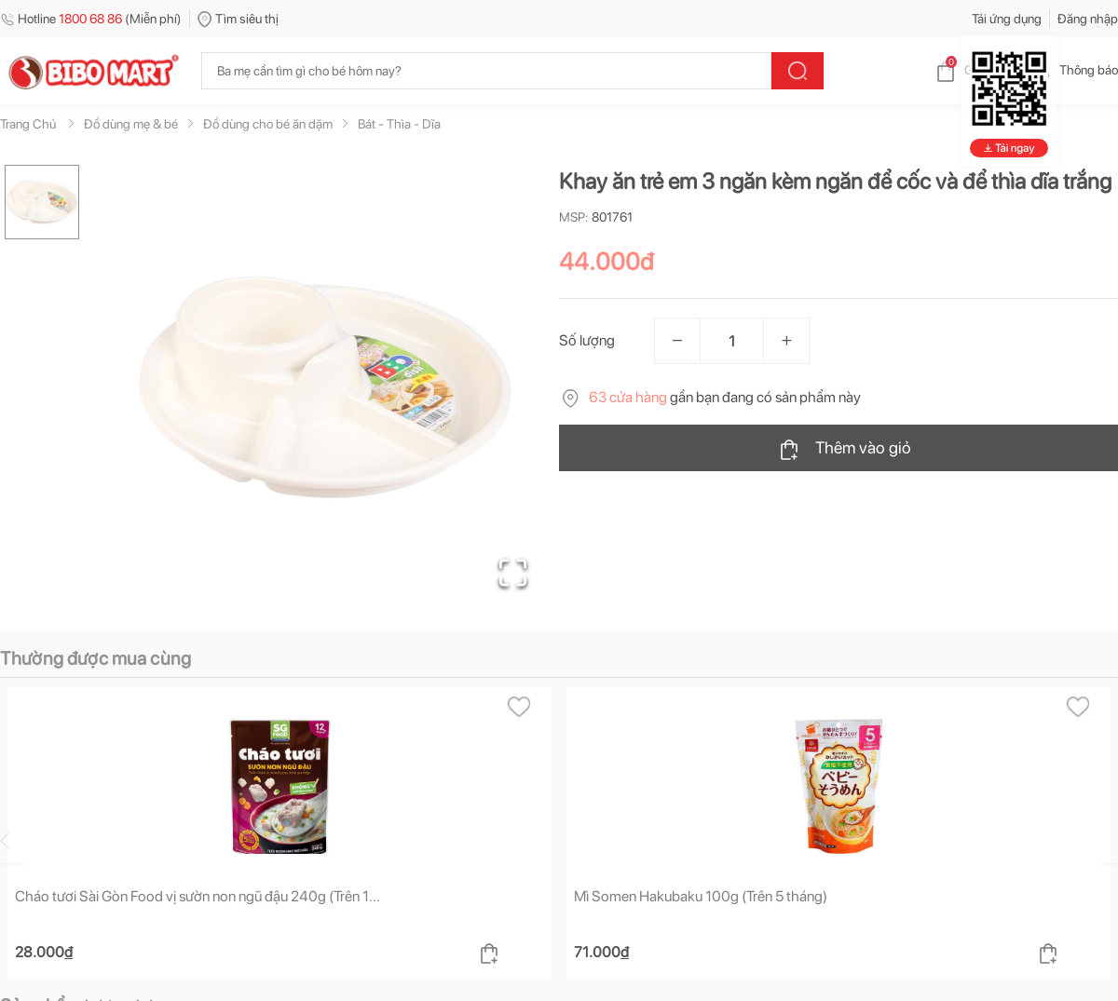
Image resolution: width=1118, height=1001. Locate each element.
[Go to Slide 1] (42, 202)
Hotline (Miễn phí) (91, 18)
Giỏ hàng (974, 69)
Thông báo (1073, 69)
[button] (325, 387)
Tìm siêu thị (238, 18)
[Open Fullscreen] (513, 572)
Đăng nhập (1087, 18)
